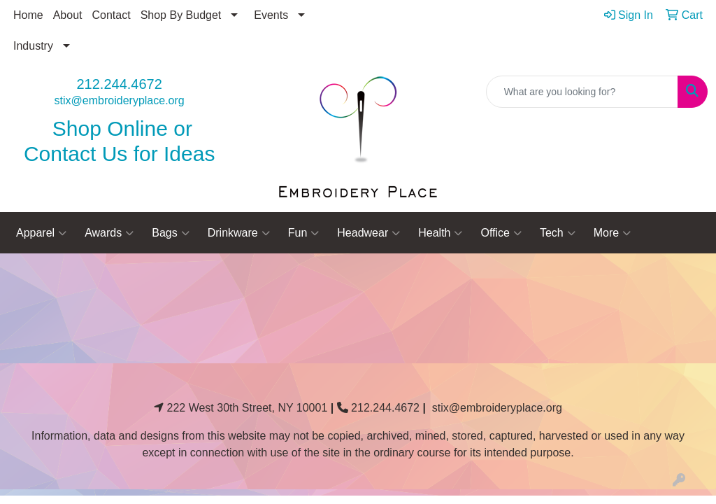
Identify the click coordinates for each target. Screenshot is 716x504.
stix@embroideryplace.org (120, 100)
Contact (111, 15)
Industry (33, 46)
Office (501, 233)
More (612, 233)
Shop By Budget (181, 15)
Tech (557, 233)
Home (28, 15)
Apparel (41, 233)
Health (440, 233)
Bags (170, 233)
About (68, 15)
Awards (109, 233)
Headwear (368, 233)
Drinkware (239, 233)
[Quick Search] (582, 92)
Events (271, 15)
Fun (304, 233)
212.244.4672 (119, 84)
